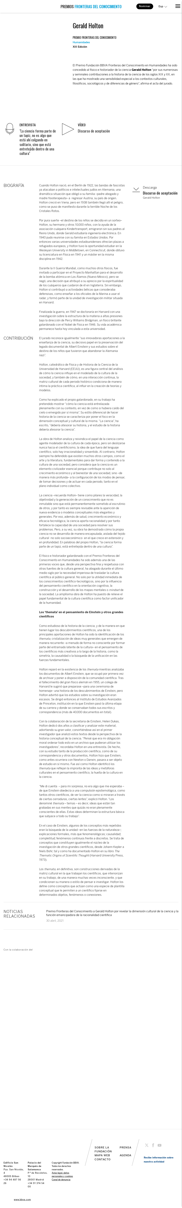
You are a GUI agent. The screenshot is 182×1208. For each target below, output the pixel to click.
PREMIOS (91, 6)
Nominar (145, 6)
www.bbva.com (22, 1199)
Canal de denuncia (61, 1179)
